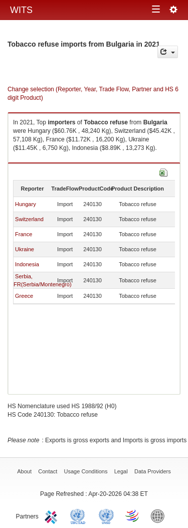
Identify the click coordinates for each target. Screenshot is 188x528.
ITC (53, 515)
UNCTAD (80, 515)
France (23, 234)
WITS (21, 10)
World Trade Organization (133, 515)
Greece (24, 296)
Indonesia (27, 264)
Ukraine (24, 249)
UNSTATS (106, 515)
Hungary (25, 204)
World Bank (160, 515)
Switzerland (29, 219)
